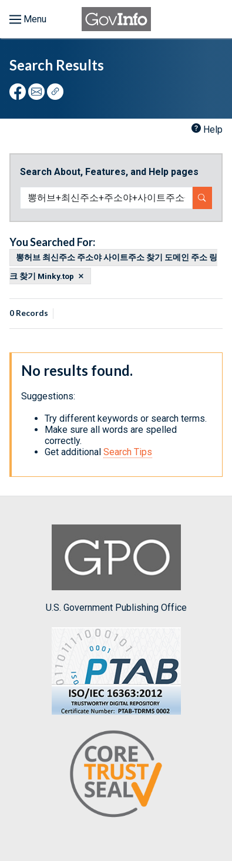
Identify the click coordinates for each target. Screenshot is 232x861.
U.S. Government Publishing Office (116, 568)
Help (213, 129)
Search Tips (127, 452)
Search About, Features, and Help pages (109, 171)
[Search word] (106, 198)
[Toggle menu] (27, 19)
